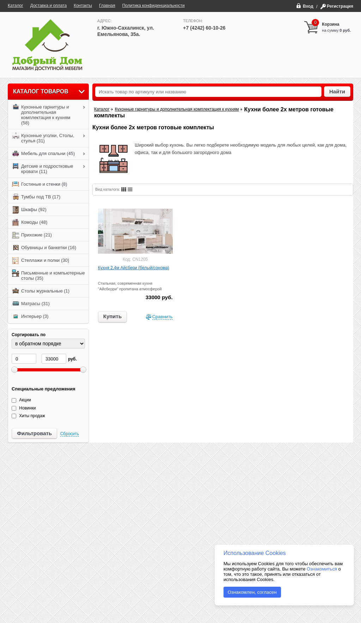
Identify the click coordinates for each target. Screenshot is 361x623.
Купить (112, 316)
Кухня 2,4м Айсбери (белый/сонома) (133, 267)
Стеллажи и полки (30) (40, 261)
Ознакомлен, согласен (252, 592)
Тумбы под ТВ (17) (36, 197)
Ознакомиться (322, 569)
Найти (337, 91)
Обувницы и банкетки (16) (44, 248)
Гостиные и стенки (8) (39, 185)
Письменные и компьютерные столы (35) (48, 275)
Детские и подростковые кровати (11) (42, 168)
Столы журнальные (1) (40, 291)
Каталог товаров (40, 91)
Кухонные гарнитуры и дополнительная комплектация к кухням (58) (41, 114)
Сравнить (162, 316)
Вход (304, 5)
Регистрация (340, 6)
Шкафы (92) (29, 210)
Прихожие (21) (32, 235)
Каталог (102, 109)
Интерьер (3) (30, 317)
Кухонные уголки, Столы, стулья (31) (43, 137)
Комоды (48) (29, 223)
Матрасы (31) (31, 304)
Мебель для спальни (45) (43, 154)
